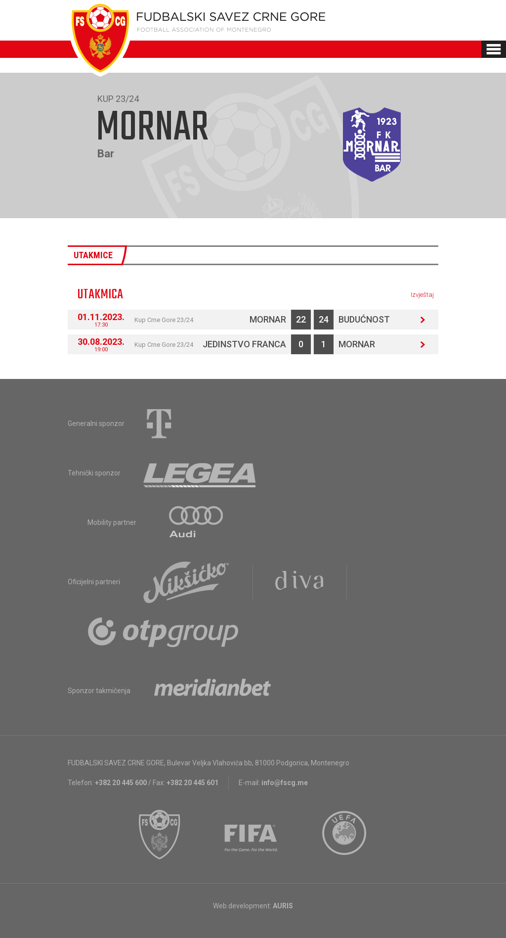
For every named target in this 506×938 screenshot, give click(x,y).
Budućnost (364, 319)
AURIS (283, 906)
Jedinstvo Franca (244, 344)
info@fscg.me (284, 783)
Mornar (268, 319)
